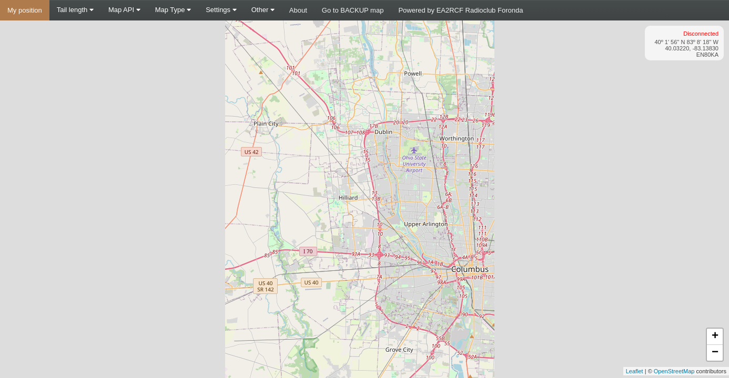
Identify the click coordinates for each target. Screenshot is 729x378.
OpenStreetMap (674, 371)
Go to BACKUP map (353, 10)
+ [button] (715, 336)
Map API (124, 10)
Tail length (75, 10)
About (298, 10)
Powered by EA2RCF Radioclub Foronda (460, 10)
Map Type (173, 10)
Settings (221, 10)
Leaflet (634, 371)
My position (24, 10)
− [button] (715, 353)
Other (263, 10)
